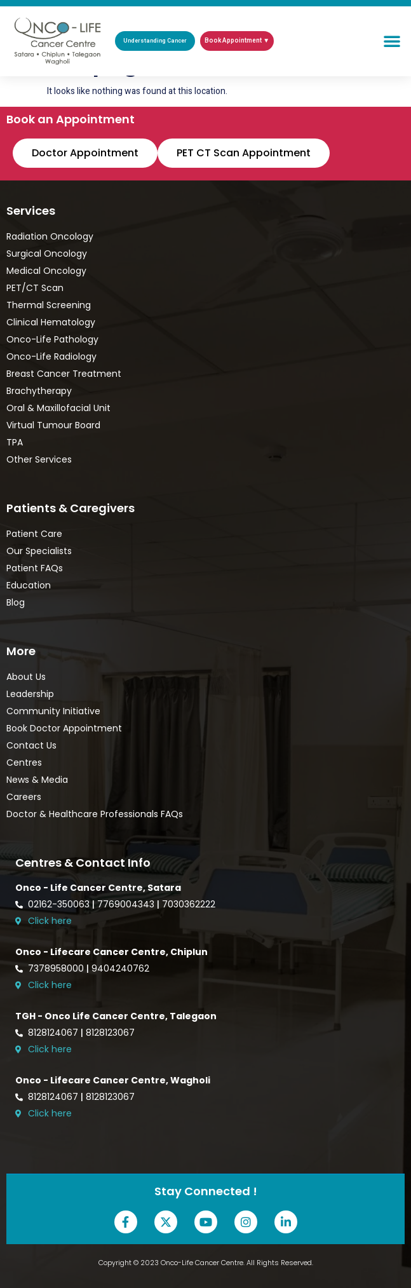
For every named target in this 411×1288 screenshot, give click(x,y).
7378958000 (56, 968)
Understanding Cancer (155, 41)
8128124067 (53, 1032)
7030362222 (188, 904)
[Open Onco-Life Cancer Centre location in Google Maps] (210, 921)
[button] (392, 40)
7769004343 (125, 904)
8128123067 (110, 1032)
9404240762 (120, 968)
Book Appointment (233, 40)
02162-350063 (59, 904)
